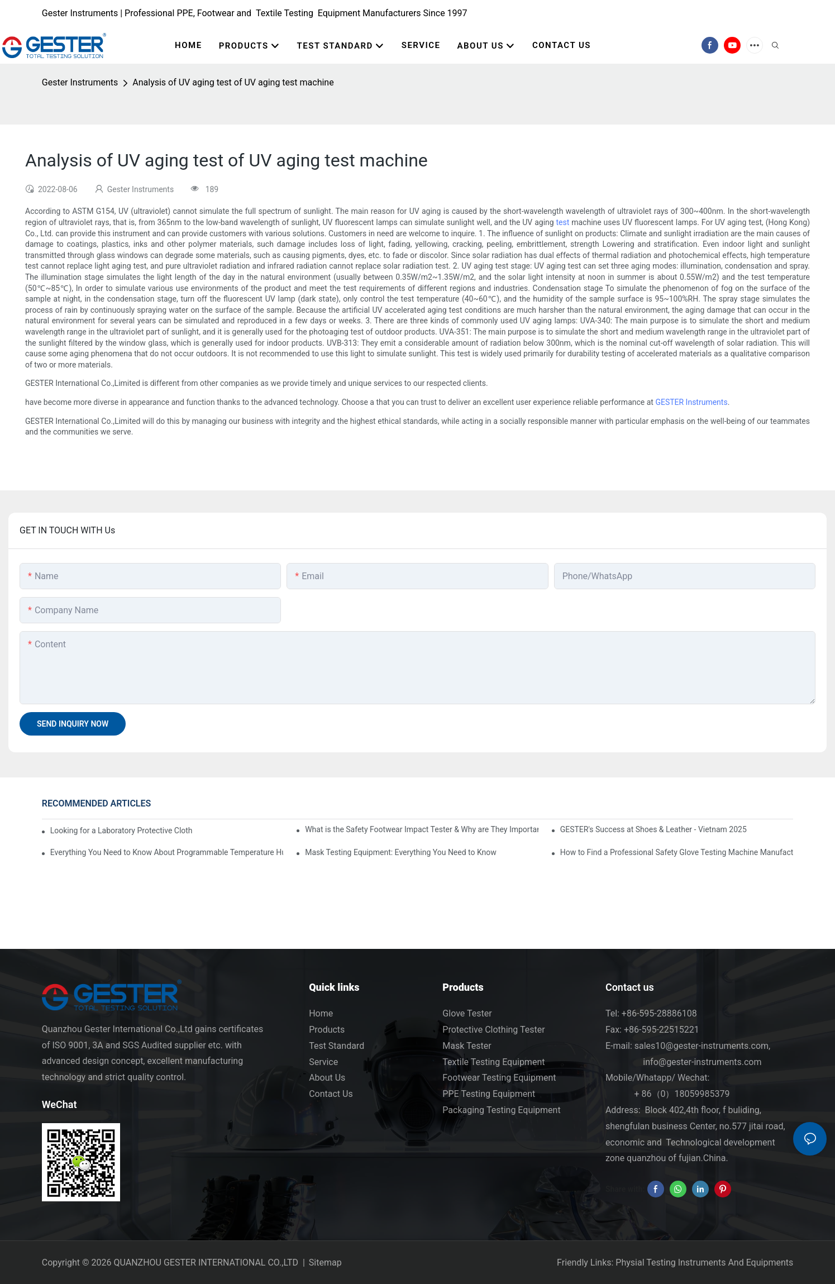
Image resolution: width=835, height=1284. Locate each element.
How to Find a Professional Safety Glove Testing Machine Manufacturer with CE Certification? (677, 852)
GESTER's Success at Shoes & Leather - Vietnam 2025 (653, 829)
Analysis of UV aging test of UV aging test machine (232, 82)
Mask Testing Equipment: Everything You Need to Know (401, 852)
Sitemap (325, 1262)
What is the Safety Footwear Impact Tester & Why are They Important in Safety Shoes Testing (421, 829)
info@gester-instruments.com (699, 1062)
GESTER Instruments (691, 402)
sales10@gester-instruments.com (701, 1045)
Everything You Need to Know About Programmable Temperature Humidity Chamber (167, 852)
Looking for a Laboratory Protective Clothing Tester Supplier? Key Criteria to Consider (121, 830)
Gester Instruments (80, 82)
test (563, 222)
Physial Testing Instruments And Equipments (704, 1262)
